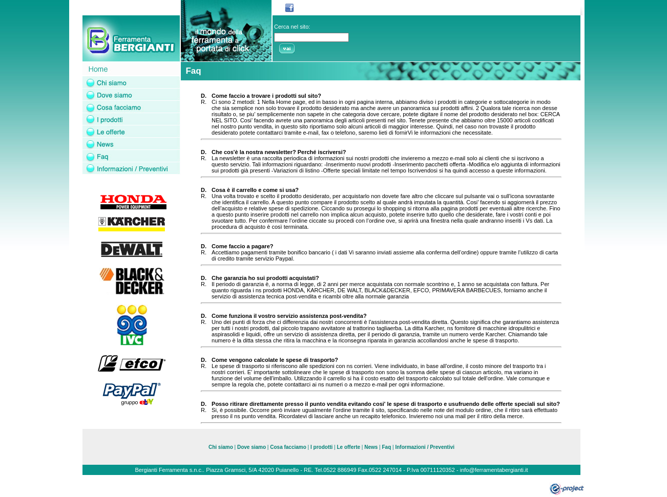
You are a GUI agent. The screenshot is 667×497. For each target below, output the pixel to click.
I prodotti (321, 447)
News (371, 447)
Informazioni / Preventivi (424, 447)
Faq (386, 447)
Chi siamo (221, 447)
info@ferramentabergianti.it (494, 470)
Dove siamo (251, 447)
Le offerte (348, 447)
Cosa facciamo (288, 447)
